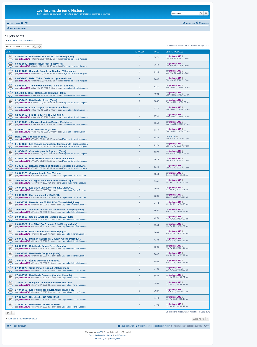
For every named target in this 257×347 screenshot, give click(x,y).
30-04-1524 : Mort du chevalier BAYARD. (37, 195)
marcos (172, 136)
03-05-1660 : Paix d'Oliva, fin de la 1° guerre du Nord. (44, 78)
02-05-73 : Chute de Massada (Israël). (35, 129)
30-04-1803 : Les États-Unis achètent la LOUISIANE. (44, 187)
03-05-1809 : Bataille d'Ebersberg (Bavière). (39, 63)
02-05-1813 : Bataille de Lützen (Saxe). (36, 100)
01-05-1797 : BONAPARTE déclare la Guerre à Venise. (44, 158)
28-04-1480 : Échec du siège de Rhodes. (37, 260)
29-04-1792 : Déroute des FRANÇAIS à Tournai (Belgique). (47, 202)
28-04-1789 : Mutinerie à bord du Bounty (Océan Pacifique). (48, 238)
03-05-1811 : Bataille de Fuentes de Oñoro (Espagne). (44, 56)
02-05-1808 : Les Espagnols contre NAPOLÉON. (41, 107)
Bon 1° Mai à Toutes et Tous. (31, 136)
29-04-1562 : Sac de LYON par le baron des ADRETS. (44, 217)
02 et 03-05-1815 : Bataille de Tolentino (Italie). (40, 93)
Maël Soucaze (120, 335)
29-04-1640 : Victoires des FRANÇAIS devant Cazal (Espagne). (49, 209)
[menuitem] (24, 23)
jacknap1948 (24, 59)
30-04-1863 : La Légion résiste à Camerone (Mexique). (45, 180)
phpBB (99, 332)
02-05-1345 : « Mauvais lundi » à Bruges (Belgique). (43, 122)
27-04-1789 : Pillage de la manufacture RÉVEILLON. (43, 282)
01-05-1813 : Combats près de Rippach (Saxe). (41, 151)
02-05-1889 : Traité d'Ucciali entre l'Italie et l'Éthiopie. (44, 85)
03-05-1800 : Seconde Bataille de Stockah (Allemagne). (45, 71)
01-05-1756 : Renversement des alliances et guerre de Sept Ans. (50, 166)
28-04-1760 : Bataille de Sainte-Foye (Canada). (40, 246)
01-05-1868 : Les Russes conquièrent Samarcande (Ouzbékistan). (51, 144)
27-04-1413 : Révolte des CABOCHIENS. (37, 297)
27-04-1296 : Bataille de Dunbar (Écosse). (38, 304)
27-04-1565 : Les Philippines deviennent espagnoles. (44, 289)
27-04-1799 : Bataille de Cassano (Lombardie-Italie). (44, 275)
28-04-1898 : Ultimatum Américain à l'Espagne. (41, 231)
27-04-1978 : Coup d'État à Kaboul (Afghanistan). (42, 268)
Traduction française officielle (100, 335)
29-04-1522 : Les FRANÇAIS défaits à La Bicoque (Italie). (46, 224)
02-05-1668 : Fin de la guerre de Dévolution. (39, 114)
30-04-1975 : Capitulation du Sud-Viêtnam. (38, 173)
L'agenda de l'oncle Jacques (74, 59)
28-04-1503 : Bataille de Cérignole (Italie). (38, 253)
